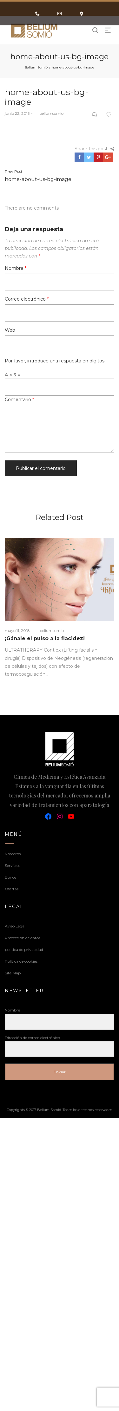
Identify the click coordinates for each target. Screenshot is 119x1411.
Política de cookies (21, 961)
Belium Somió (36, 67)
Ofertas (11, 889)
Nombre (15, 268)
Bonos (10, 877)
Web (10, 330)
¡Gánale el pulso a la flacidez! (45, 638)
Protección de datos (22, 937)
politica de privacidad (24, 949)
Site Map (13, 973)
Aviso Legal (15, 926)
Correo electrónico (27, 299)
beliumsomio (48, 113)
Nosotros (13, 853)
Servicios (12, 865)
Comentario (19, 399)
